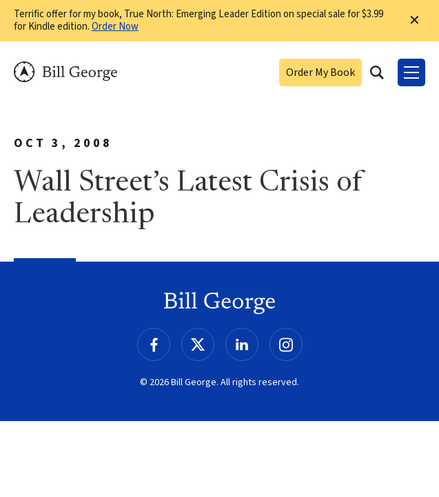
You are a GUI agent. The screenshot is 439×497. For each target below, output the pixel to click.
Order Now (115, 26)
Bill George (65, 72)
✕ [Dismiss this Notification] (414, 20)
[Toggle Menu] (411, 72)
